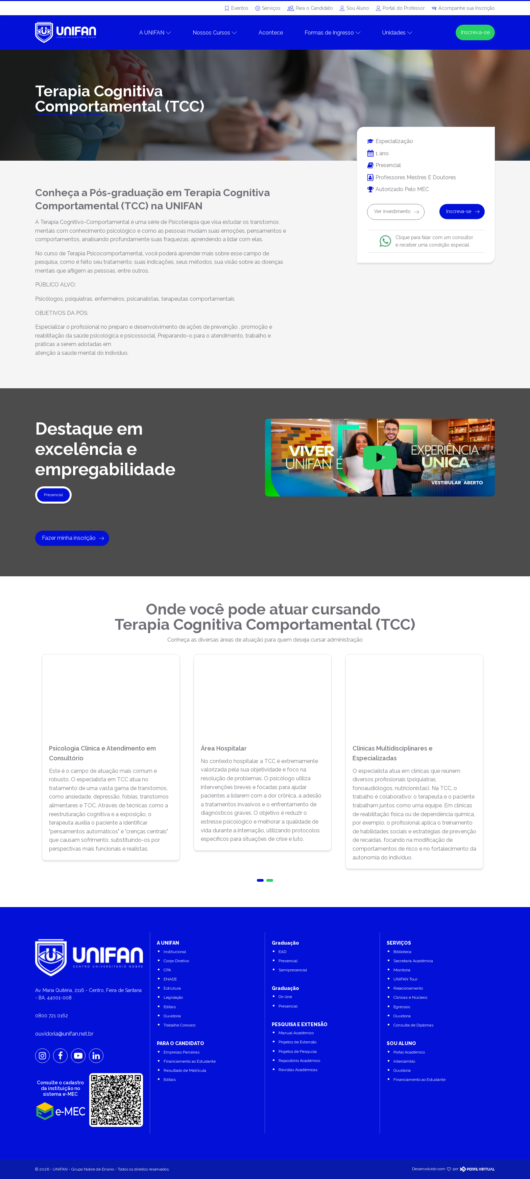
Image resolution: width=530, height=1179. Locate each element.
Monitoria (401, 970)
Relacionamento (408, 988)
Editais (170, 1006)
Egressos (401, 1006)
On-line (285, 996)
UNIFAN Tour (405, 979)
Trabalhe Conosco (179, 1025)
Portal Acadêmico (409, 1052)
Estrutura (172, 988)
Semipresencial (293, 970)
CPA (167, 970)
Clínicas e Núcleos (410, 997)
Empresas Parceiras (181, 1052)
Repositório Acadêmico (299, 1060)
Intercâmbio (404, 1061)
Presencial (288, 960)
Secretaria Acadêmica (413, 960)
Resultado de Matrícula (185, 1070)
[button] (260, 880)
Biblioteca (402, 951)
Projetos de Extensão (297, 1042)
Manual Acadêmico (296, 1033)
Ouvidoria (172, 1016)
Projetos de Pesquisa (298, 1051)
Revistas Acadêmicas (298, 1069)
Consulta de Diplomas (413, 1025)
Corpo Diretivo (176, 960)
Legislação (173, 997)
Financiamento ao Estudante (190, 1061)
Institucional (175, 951)
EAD (282, 951)
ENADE (170, 979)
